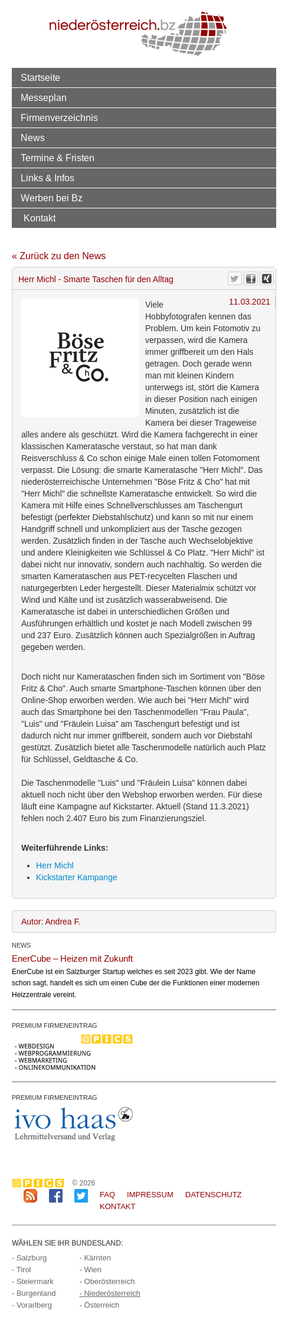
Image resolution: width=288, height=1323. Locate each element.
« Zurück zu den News (59, 256)
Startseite (40, 77)
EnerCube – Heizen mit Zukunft (72, 958)
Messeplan (44, 97)
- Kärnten (94, 1257)
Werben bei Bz (52, 197)
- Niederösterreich (109, 1293)
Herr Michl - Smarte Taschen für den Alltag (96, 279)
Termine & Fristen (57, 157)
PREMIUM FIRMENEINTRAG (54, 1025)
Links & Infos (47, 177)
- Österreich (99, 1305)
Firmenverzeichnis (59, 117)
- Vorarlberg (32, 1305)
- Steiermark (33, 1281)
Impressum (150, 1194)
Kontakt (39, 218)
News (33, 137)
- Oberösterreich (107, 1281)
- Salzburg (29, 1257)
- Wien (90, 1269)
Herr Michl (55, 865)
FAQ (107, 1194)
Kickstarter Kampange (76, 877)
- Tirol (21, 1269)
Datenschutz (213, 1194)
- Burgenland (33, 1293)
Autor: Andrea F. (50, 921)
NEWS (21, 945)
